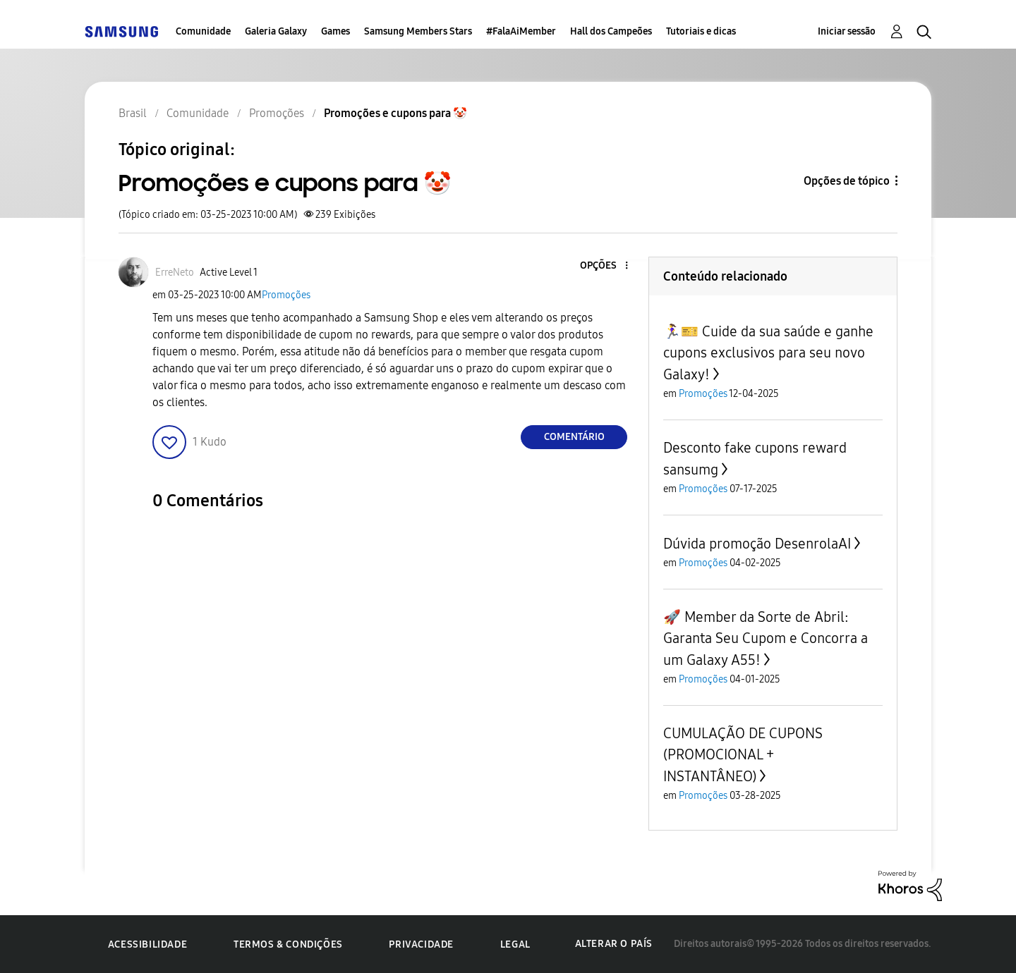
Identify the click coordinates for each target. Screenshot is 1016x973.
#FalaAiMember (521, 31)
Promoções (286, 295)
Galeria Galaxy (276, 31)
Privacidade (421, 944)
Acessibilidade (147, 944)
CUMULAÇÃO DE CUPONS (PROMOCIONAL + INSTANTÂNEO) (743, 755)
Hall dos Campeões (611, 31)
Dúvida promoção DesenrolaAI (757, 543)
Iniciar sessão (847, 31)
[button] (603, 266)
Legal (515, 944)
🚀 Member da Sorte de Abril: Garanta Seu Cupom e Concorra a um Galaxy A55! (765, 638)
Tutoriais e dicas (701, 31)
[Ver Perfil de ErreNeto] (174, 273)
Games (335, 31)
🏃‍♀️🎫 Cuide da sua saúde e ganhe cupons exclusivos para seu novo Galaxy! (768, 353)
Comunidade (203, 31)
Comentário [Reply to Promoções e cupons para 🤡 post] (574, 437)
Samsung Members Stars (418, 31)
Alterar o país (614, 944)
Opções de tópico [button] (847, 181)
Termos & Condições (288, 944)
